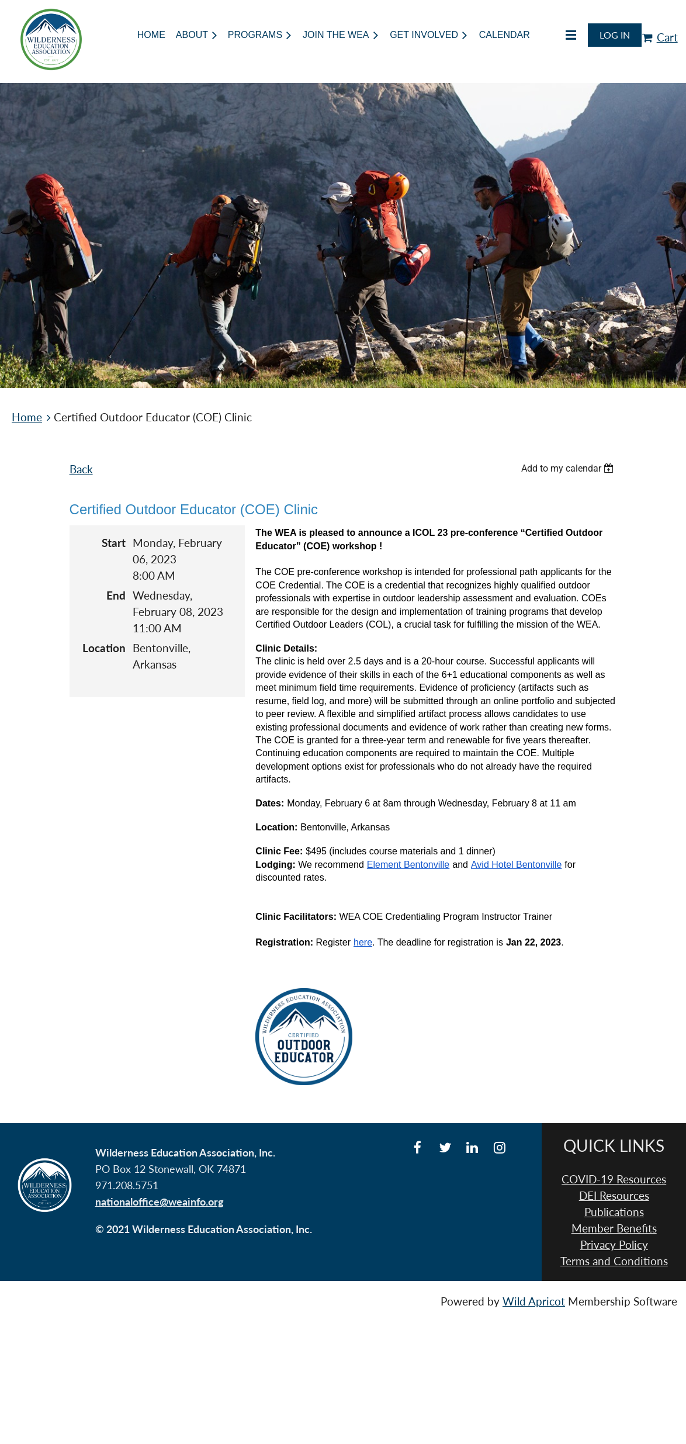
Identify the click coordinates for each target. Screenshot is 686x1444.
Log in (615, 34)
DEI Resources (614, 1195)
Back (81, 469)
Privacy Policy (614, 1244)
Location (104, 648)
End (116, 595)
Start (114, 542)
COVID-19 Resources (614, 1179)
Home (27, 417)
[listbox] (569, 468)
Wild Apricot (534, 1301)
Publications (614, 1212)
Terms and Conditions (614, 1261)
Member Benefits (614, 1228)
